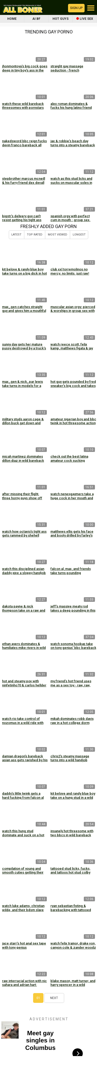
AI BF (36, 19)
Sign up (76, 8)
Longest (79, 234)
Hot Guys (61, 19)
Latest (16, 234)
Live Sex (84, 19)
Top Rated (34, 234)
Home (12, 19)
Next (54, 998)
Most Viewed (57, 234)
